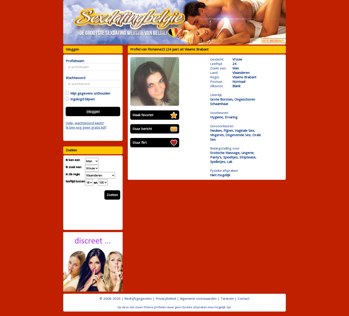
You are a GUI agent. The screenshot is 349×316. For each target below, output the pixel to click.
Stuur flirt (139, 142)
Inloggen (93, 111)
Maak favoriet (142, 115)
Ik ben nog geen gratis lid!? (86, 127)
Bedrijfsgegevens (138, 298)
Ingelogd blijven (82, 99)
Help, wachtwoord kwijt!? (85, 123)
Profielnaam (74, 61)
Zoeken (112, 194)
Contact (244, 298)
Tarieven (227, 298)
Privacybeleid (166, 298)
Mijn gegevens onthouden (89, 93)
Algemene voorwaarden (198, 298)
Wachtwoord (74, 77)
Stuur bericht (142, 128)
